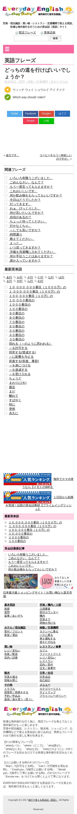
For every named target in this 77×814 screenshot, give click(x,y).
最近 (12, 387)
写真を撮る (11, 676)
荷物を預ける (48, 622)
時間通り (15, 234)
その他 (8, 685)
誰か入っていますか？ (25, 260)
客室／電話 (11, 635)
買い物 (8, 646)
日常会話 (45, 676)
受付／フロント (13, 631)
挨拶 (7, 608)
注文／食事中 (48, 668)
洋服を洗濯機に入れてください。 (32, 252)
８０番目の (16, 317)
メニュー (45, 685)
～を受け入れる (20, 374)
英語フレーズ (27, 32)
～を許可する (18, 348)
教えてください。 (21, 239)
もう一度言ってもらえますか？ (31, 186)
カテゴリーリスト (50, 688)
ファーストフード (50, 654)
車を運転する (48, 638)
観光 (7, 673)
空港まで (45, 619)
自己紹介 (45, 680)
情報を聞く (11, 680)
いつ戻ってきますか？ (25, 247)
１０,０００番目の (21, 300)
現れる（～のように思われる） (30, 343)
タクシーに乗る (49, 631)
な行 (51, 277)
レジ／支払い (12, 650)
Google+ (46, 113)
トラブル (9, 688)
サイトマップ (48, 692)
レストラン (46, 661)
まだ (12, 391)
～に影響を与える (21, 356)
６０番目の (16, 326)
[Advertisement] (38, 139)
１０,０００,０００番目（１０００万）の (37, 287)
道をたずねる (59, 81)
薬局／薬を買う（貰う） (19, 699)
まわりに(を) (17, 382)
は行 (61, 277)
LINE (46, 120)
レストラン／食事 (50, 646)
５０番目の (16, 330)
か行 (20, 277)
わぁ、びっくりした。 (25, 208)
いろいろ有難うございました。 (31, 178)
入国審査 (45, 608)
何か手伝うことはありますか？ (31, 256)
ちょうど (15, 378)
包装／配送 (11, 654)
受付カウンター (49, 612)
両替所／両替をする (16, 692)
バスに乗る (46, 635)
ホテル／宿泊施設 (15, 627)
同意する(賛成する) (22, 352)
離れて (13, 395)
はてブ (62, 113)
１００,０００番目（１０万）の (31, 296)
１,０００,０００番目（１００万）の (34, 291)
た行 (40, 277)
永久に (13, 413)
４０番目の (16, 335)
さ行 (30, 277)
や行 (20, 281)
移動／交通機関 (38, 81)
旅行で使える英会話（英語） (43, 800)
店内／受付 (46, 664)
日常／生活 (46, 673)
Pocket (30, 120)
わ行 (40, 281)
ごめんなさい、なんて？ (26, 182)
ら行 (30, 281)
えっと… (15, 243)
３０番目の (16, 339)
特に (12, 404)
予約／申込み (12, 695)
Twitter (14, 113)
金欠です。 (12, 155)
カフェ (44, 650)
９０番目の (16, 313)
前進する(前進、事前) (24, 361)
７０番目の (16, 322)
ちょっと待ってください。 (28, 221)
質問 (22, 81)
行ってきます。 (20, 204)
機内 (42, 615)
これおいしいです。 (23, 191)
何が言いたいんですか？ (26, 212)
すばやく (15, 400)
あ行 (9, 277)
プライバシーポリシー (53, 695)
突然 (12, 409)
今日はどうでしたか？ (25, 199)
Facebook (30, 113)
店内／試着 (11, 657)
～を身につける (20, 365)
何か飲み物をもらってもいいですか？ (35, 195)
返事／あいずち (13, 615)
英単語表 (49, 32)
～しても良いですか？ (25, 230)
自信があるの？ (20, 217)
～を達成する (18, 369)
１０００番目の (20, 304)
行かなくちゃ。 (20, 225)
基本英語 (10, 81)
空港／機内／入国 (50, 604)
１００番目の (18, 309)
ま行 (9, 281)
